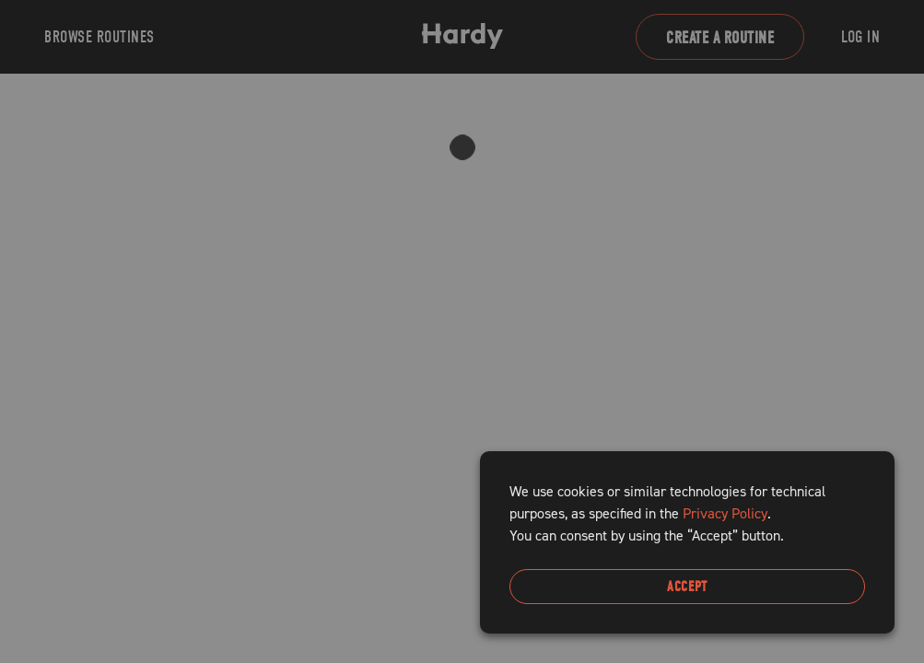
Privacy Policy (725, 513)
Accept (687, 586)
